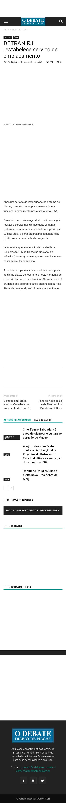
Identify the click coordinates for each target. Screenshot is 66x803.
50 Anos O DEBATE (9, 437)
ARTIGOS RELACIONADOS (17, 420)
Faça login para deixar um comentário (33, 510)
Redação (12, 62)
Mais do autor (42, 420)
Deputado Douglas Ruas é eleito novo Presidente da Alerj (40, 475)
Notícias (16, 29)
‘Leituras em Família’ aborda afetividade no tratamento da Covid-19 (17, 404)
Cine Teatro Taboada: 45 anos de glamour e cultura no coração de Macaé (42, 433)
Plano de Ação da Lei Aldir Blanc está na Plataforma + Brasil (50, 404)
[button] (61, 21)
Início (6, 29)
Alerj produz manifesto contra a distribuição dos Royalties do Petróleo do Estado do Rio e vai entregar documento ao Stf (42, 454)
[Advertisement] (33, 163)
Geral (26, 29)
